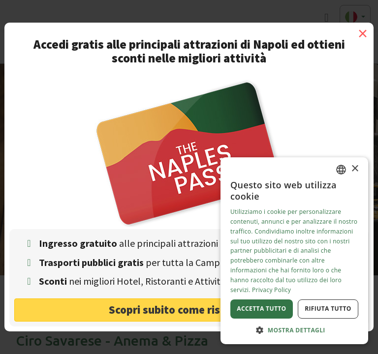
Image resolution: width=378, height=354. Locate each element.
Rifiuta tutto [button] (328, 308)
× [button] (354, 169)
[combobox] (341, 170)
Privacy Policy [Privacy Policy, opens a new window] (271, 290)
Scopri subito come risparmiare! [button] (189, 309)
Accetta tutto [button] (261, 308)
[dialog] (294, 250)
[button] (294, 329)
